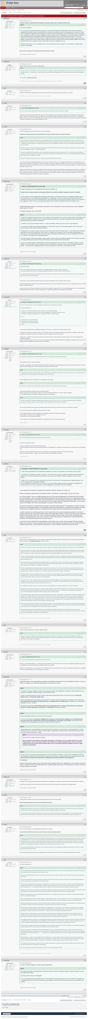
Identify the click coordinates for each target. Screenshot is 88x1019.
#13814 (85, 652)
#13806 (85, 181)
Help (84, 5)
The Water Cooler (20, 9)
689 (14, 12)
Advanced (87, 7)
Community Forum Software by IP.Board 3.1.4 (77, 1016)
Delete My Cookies (15, 1016)
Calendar (13, 7)
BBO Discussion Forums (6, 9)
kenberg (6, 463)
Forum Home (9, 1016)
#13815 (85, 677)
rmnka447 (6, 258)
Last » (29, 12)
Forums (3, 7)
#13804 (85, 103)
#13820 (85, 960)
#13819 (85, 860)
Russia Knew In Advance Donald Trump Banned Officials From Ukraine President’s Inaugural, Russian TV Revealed (45, 134)
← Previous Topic (70, 997)
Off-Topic (14, 9)
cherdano (6, 61)
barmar (6, 652)
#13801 (85, 18)
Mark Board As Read (24, 1016)
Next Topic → (84, 997)
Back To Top (4, 1016)
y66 (5, 88)
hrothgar (6, 349)
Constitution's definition (35, 541)
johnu (5, 103)
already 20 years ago (31, 77)
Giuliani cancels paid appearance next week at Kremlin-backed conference (36, 802)
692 (22, 12)
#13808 (85, 297)
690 (17, 12)
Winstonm (7, 18)
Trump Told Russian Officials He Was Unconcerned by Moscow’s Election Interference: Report (40, 831)
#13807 (85, 258)
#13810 (85, 429)
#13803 (85, 88)
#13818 (85, 824)
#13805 (85, 126)
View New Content (81, 9)
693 (24, 12)
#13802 (85, 61)
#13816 (85, 777)
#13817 (85, 795)
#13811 (85, 463)
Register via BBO (69, 5)
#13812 (85, 535)
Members (8, 7)
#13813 (85, 625)
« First (10, 12)
